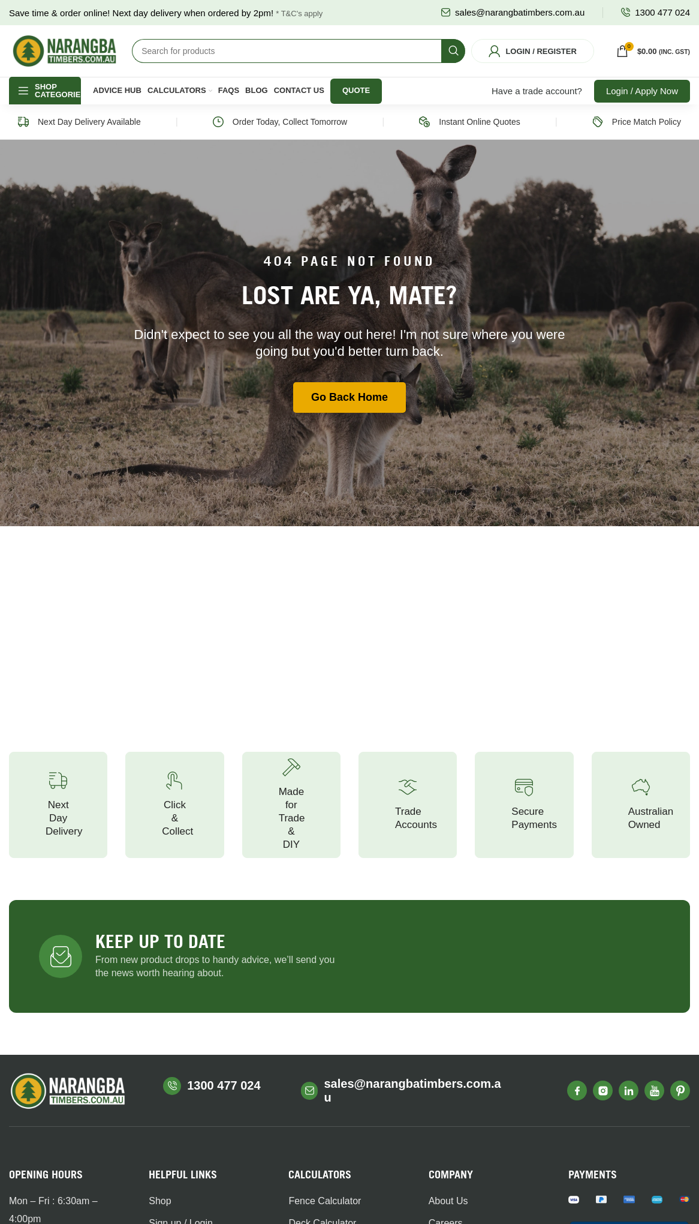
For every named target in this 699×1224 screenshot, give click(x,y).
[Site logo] (64, 56)
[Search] (298, 56)
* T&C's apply (299, 13)
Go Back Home (349, 408)
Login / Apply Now (642, 102)
